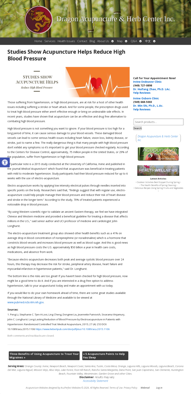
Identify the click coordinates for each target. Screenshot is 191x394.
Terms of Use (116, 387)
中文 (148, 41)
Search (137, 128)
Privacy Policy (130, 387)
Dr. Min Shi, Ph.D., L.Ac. (148, 105)
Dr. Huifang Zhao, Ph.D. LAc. (151, 89)
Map (120, 41)
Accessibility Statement (95, 381)
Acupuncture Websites (37, 387)
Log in (159, 387)
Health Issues (66, 41)
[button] (5, 162)
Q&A (134, 41)
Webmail (145, 387)
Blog (92, 41)
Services (49, 41)
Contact (82, 41)
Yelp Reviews (142, 92)
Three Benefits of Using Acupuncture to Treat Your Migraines (44, 355)
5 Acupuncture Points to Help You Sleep (104, 355)
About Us (103, 41)
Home (38, 41)
